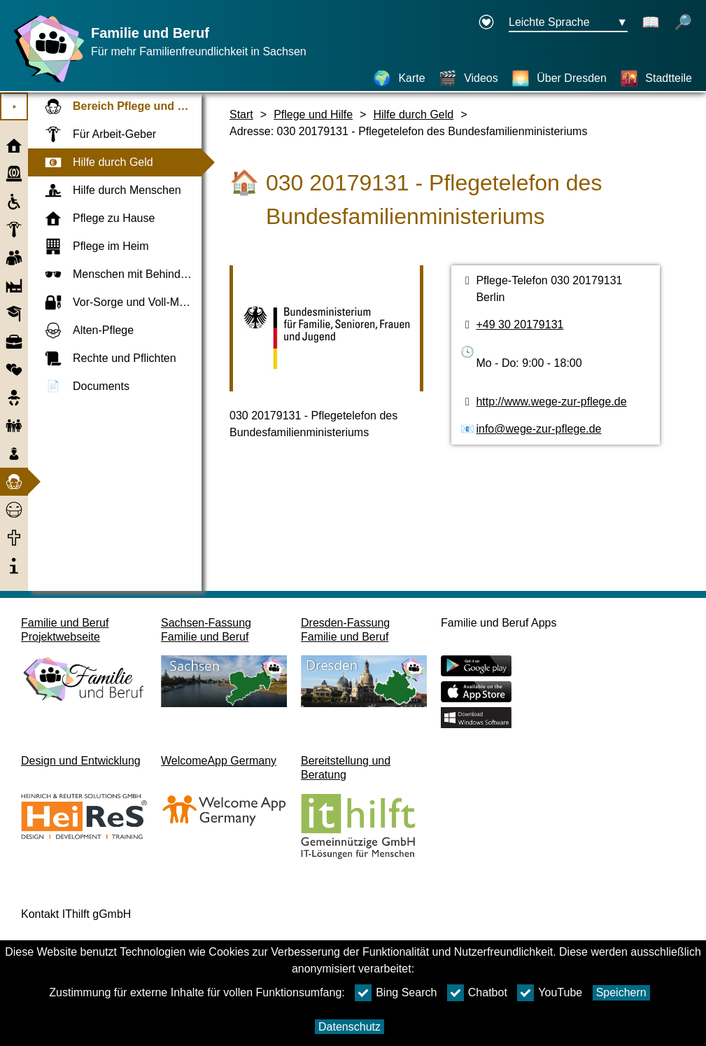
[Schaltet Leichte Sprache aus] (651, 23)
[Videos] (468, 78)
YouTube (549, 992)
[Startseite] (45, 82)
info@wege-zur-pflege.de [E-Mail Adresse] (538, 429)
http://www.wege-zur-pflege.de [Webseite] (551, 401)
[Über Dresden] (559, 78)
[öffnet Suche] (683, 23)
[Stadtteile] (656, 78)
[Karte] (398, 78)
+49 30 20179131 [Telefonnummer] (519, 324)
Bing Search (396, 992)
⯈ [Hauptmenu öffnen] (14, 107)
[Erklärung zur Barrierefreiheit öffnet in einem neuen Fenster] (486, 23)
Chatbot (477, 992)
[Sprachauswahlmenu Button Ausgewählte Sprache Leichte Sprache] (568, 23)
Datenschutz (349, 1027)
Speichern (621, 992)
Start (241, 114)
